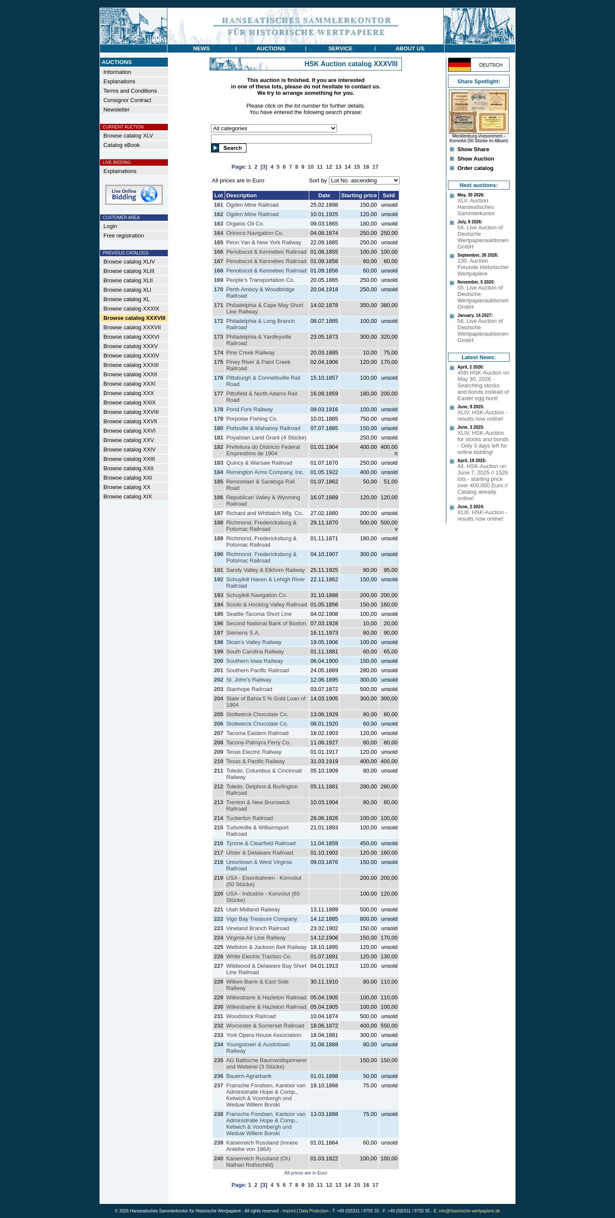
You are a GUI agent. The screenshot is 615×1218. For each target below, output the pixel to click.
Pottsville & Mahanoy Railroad (263, 428)
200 (218, 661)
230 (218, 1007)
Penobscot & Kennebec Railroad (266, 252)
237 (218, 1085)
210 (218, 761)
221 (218, 909)
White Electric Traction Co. (259, 956)
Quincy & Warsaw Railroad (259, 463)
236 (218, 1076)
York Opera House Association (264, 1035)
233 (218, 1035)
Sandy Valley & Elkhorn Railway (265, 570)
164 (218, 233)
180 (218, 428)
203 (218, 689)
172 (218, 321)
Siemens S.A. (243, 632)
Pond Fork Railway (249, 409)
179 (218, 419)
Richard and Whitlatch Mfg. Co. (264, 513)
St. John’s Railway (249, 679)
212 (218, 786)
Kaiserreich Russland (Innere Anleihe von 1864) (262, 1145)
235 (218, 1060)
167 (218, 261)
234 (218, 1044)
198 (218, 642)
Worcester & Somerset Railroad (265, 1025)
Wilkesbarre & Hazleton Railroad (266, 997)
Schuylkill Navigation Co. (256, 595)
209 (218, 752)
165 (218, 242)
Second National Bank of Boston (266, 623)
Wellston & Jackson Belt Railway (266, 947)
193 (218, 595)
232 (218, 1025)
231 (218, 1016)
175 (218, 362)
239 (218, 1142)
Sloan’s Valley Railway (254, 642)
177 (218, 393)
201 (218, 670)
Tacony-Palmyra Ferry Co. (258, 742)
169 (218, 280)
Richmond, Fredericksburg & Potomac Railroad (261, 525)
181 (218, 437)
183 (218, 463)
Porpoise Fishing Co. (252, 419)
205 (218, 714)
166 (218, 252)
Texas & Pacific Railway (255, 761)
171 (218, 305)
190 (218, 554)
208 (218, 742)
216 (218, 843)
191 (218, 570)
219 (218, 878)
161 (218, 205)
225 (218, 947)
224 (218, 937)
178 (218, 409)
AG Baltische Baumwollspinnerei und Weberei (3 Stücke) (266, 1063)
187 (218, 513)
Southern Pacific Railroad (257, 670)
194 (218, 604)
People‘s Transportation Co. (260, 280)
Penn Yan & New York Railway (264, 242)
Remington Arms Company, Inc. (265, 472)
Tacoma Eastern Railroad (257, 733)
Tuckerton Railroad (249, 818)
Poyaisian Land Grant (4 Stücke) (266, 437)
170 (218, 289)
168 (218, 270)
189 (218, 538)
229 (218, 997)
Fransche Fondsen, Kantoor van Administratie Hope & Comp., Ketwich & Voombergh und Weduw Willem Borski (266, 1095)
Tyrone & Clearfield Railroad (261, 843)
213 (218, 802)
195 (218, 614)
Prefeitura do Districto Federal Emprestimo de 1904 (263, 450)
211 (218, 770)
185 (218, 481)
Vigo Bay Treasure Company (261, 919)
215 (218, 827)
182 (218, 447)
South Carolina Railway (255, 651)
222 (218, 919)
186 (218, 497)
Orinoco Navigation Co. (255, 233)
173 (218, 337)
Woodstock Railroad (251, 1016)
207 (218, 733)
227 (218, 966)
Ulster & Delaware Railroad (259, 852)
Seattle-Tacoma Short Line (259, 614)
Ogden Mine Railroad (252, 205)
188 (218, 522)
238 (218, 1114)
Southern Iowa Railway (254, 661)
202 (218, 679)
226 (218, 956)
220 (218, 893)
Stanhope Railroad (249, 689)
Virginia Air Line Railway (256, 937)
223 (218, 928)
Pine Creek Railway (250, 352)
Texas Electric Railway (253, 752)
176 (218, 378)
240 (218, 1158)
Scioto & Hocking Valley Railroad (266, 604)
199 (218, 651)
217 (218, 852)
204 (218, 698)
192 (218, 579)
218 (218, 862)
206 (218, 723)
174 (218, 352)
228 (218, 981)
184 (218, 472)
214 (218, 818)
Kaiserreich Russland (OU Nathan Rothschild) (258, 1161)
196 (218, 623)
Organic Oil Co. (245, 223)
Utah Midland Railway (253, 909)
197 (218, 632)
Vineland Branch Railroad (257, 928)
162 (218, 214)
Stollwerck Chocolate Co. (257, 714)
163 (218, 223)
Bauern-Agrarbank (249, 1076)
